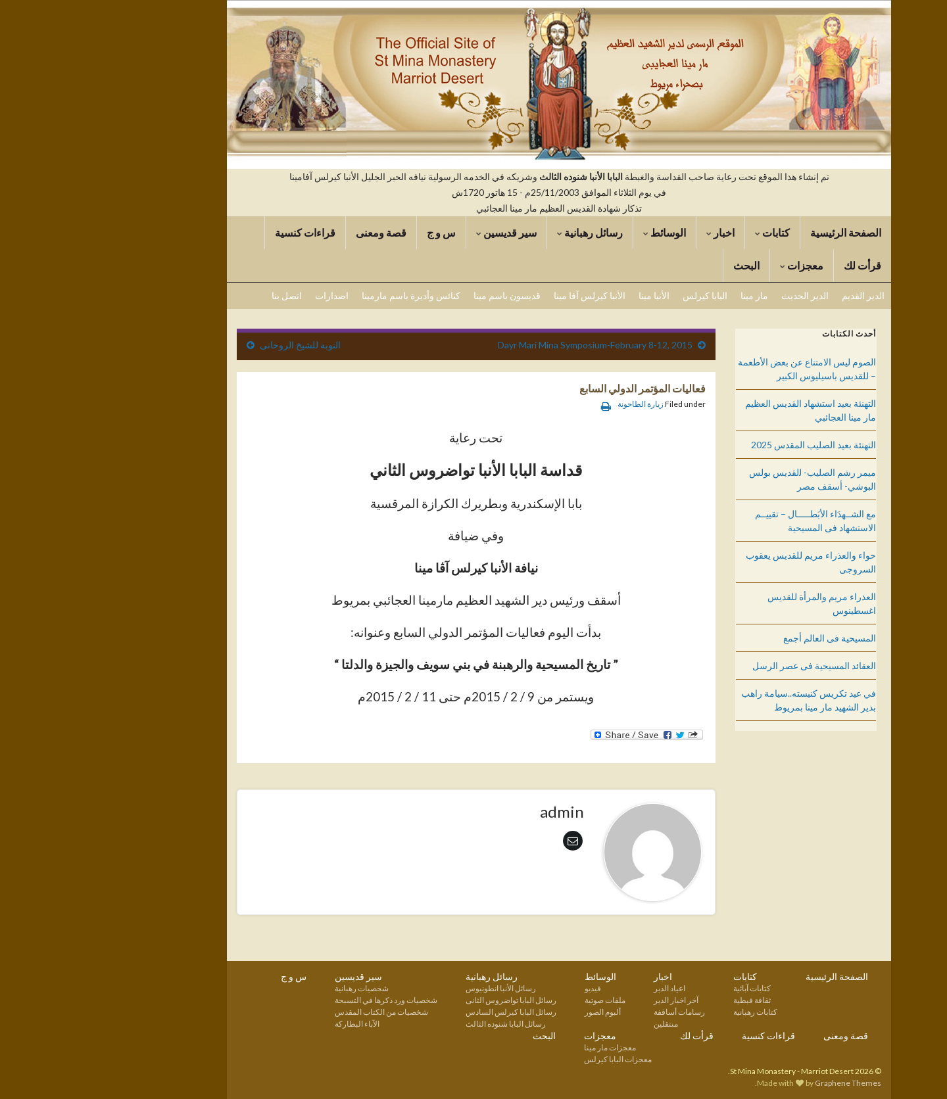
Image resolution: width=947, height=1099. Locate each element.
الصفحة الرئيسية (760, 232)
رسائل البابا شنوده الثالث (420, 1024)
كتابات (686, 232)
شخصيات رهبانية (276, 988)
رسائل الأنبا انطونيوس (415, 988)
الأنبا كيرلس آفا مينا (504, 295)
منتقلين (580, 1024)
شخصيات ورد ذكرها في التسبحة (300, 1000)
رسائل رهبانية (504, 232)
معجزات (716, 265)
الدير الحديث (719, 295)
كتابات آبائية (666, 988)
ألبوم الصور (517, 1012)
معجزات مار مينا (524, 1047)
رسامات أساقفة (593, 1012)
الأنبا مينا (568, 295)
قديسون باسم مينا (421, 295)
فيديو (507, 988)
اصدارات (246, 295)
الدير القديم (777, 295)
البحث (661, 265)
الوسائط (579, 232)
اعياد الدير (584, 988)
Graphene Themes (762, 1083)
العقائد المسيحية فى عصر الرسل (728, 665)
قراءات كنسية (219, 232)
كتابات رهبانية (670, 1012)
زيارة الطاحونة (555, 404)
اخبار (635, 232)
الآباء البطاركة (271, 1024)
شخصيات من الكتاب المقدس (296, 1012)
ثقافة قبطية (666, 1000)
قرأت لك (777, 265)
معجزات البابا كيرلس (532, 1059)
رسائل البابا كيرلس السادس (425, 1012)
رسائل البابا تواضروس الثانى (425, 1000)
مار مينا (669, 295)
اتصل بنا (201, 295)
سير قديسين (421, 232)
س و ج (355, 232)
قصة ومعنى (295, 232)
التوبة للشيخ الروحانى (214, 344)
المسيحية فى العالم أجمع (744, 637)
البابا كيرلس (619, 295)
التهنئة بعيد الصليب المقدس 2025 (728, 444)
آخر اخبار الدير (590, 1000)
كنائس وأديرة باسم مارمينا (325, 295)
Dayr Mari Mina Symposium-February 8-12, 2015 (509, 344)
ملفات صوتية (519, 1000)
